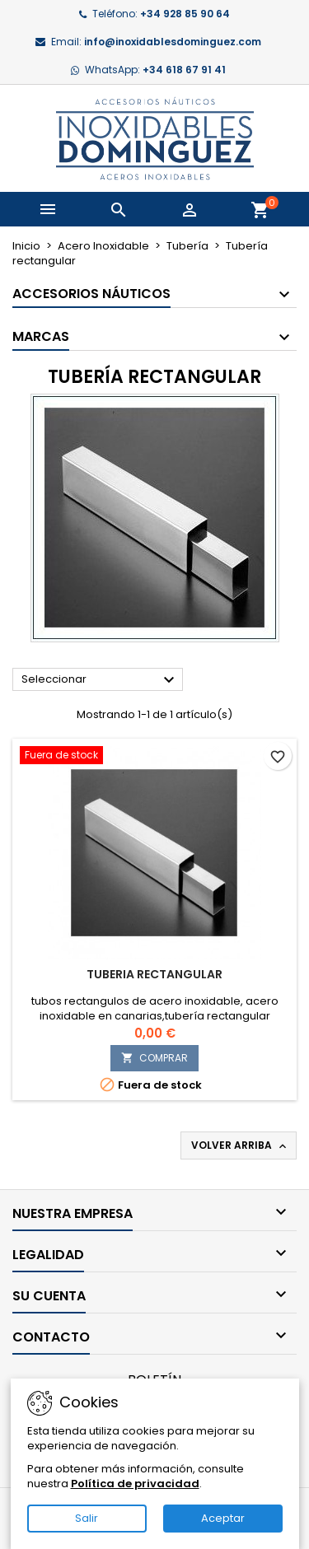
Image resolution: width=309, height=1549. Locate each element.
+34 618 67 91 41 (184, 70)
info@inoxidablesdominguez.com (172, 42)
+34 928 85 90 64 (185, 14)
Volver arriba (240, 1145)
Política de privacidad (135, 1483)
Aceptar (223, 1518)
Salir (86, 1518)
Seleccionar (100, 680)
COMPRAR (154, 1058)
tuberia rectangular (154, 974)
